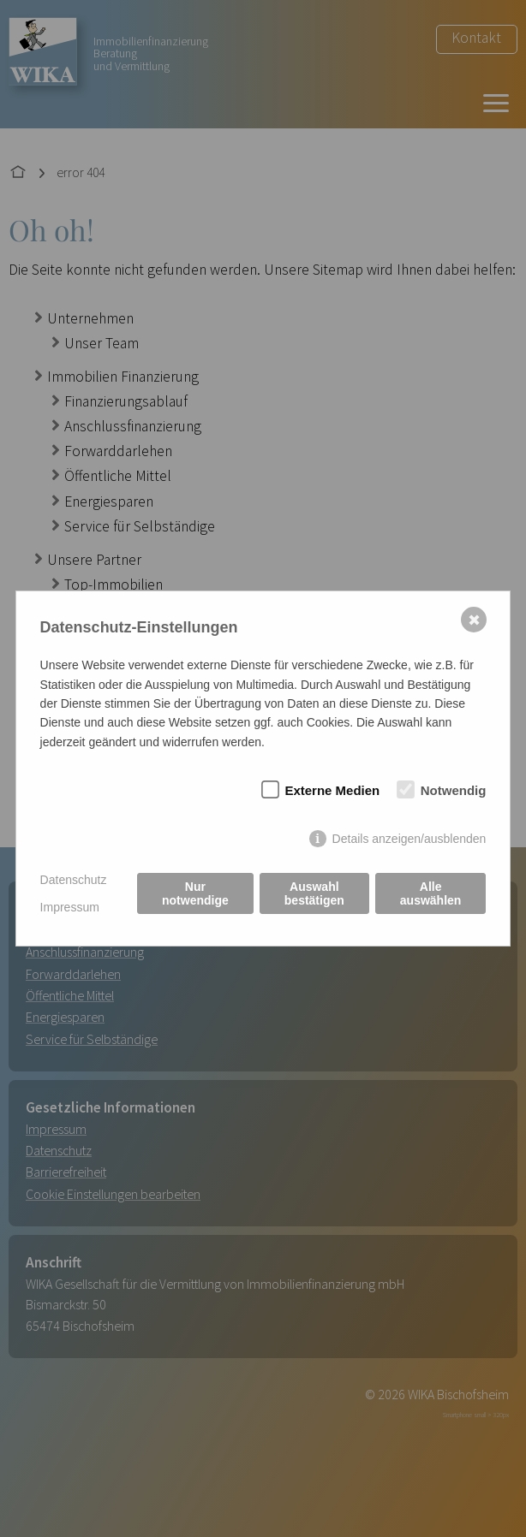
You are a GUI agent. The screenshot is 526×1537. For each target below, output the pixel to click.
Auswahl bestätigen (314, 893)
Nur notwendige (195, 893)
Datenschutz (73, 880)
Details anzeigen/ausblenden (409, 839)
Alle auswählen (431, 893)
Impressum (69, 907)
